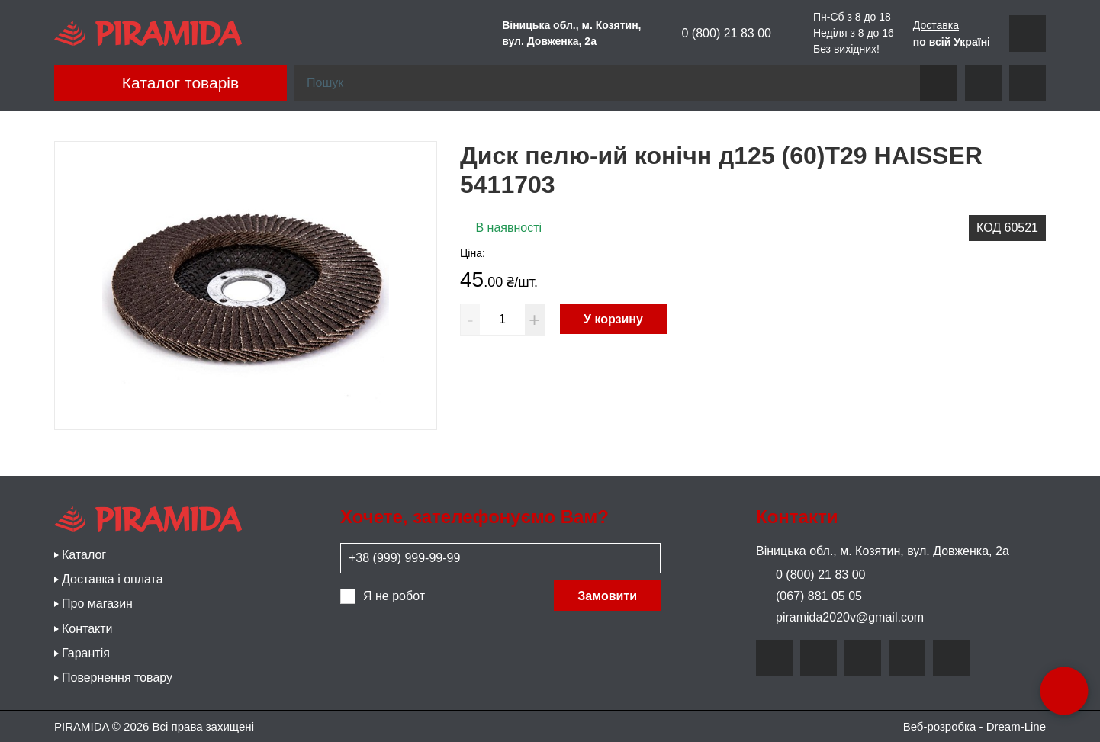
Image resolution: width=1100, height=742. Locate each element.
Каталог (84, 554)
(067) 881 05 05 (809, 595)
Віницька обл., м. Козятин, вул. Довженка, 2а (882, 550)
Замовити (607, 595)
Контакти (87, 628)
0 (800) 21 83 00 (716, 33)
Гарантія (86, 653)
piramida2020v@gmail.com (840, 617)
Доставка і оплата (112, 579)
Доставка (936, 25)
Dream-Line (1016, 726)
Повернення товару (117, 677)
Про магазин (97, 603)
